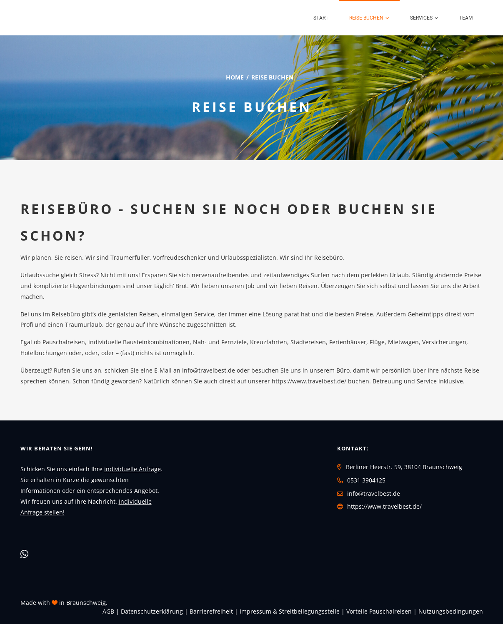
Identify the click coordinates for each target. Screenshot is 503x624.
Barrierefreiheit (211, 611)
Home (235, 77)
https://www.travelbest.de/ (384, 506)
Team (466, 18)
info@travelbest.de (208, 370)
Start (320, 18)
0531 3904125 (366, 480)
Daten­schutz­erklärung (152, 611)
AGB (108, 611)
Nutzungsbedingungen (450, 611)
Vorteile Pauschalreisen (379, 611)
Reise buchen (366, 18)
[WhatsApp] (24, 553)
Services (421, 18)
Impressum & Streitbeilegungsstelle (290, 611)
